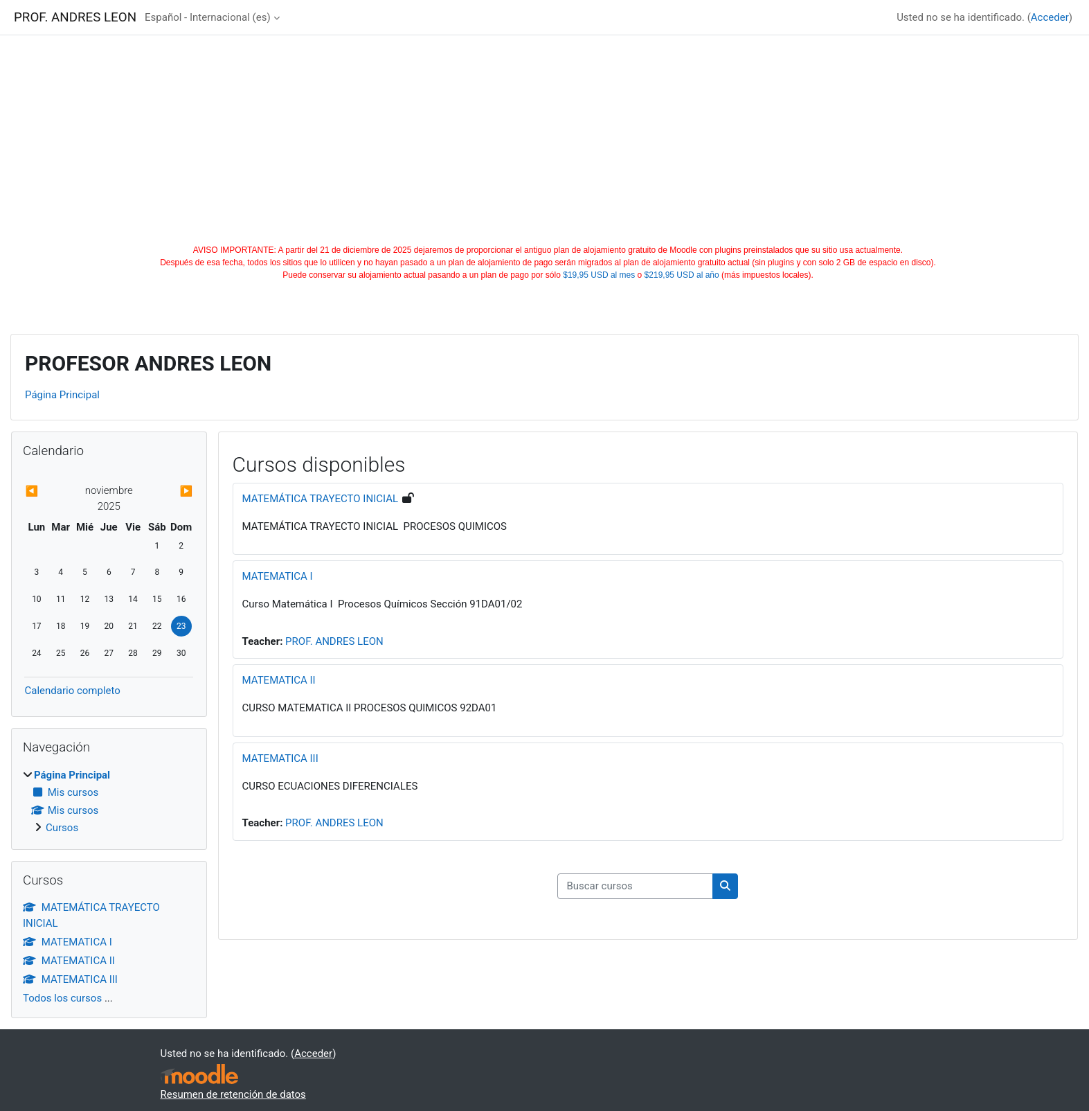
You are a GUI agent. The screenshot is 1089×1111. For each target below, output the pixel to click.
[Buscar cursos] (635, 886)
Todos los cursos (62, 998)
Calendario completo (72, 690)
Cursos (62, 827)
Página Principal (62, 395)
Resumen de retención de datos (233, 1094)
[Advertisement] (544, 140)
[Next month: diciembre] (168, 491)
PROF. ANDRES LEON (334, 641)
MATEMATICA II (279, 680)
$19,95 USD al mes (599, 275)
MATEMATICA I (277, 576)
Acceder (1050, 17)
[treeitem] (109, 801)
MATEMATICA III (280, 758)
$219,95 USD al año (682, 275)
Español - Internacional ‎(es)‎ (208, 17)
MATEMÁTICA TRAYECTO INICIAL (320, 498)
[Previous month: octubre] (49, 491)
